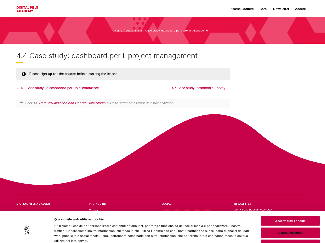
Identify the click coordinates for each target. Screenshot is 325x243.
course (70, 74)
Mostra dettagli (218, 235)
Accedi (300, 9)
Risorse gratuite (242, 9)
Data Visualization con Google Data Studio (72, 103)
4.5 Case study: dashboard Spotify (201, 88)
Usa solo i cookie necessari (290, 225)
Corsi (263, 9)
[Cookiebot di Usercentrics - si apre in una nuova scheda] (27, 235)
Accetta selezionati (290, 213)
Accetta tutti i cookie (290, 201)
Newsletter (281, 9)
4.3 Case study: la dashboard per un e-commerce (57, 88)
